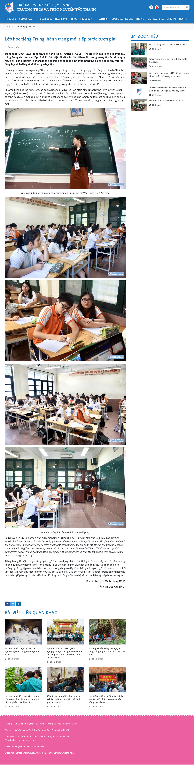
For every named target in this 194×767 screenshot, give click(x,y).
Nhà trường (45, 19)
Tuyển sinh (103, 19)
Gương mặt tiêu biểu (122, 19)
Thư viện (140, 19)
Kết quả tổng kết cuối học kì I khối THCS (168, 44)
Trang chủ (10, 19)
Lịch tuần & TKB (156, 19)
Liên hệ (183, 19)
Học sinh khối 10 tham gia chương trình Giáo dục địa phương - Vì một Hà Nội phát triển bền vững (22, 699)
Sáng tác (171, 19)
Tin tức (73, 19)
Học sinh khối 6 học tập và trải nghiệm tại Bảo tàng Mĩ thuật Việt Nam (22, 651)
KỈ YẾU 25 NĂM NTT (28, 19)
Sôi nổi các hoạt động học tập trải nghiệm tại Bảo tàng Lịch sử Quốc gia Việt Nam (64, 699)
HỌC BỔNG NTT (87, 19)
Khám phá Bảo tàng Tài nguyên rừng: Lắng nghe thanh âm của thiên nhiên (107, 651)
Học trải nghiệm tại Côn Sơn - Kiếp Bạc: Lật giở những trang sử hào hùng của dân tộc (106, 699)
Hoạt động (61, 19)
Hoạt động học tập (26, 26)
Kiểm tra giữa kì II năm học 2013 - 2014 (167, 100)
